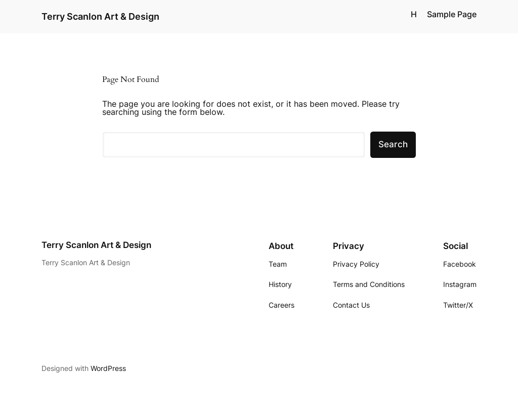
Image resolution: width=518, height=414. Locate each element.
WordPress (108, 368)
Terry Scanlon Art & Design (100, 16)
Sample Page (452, 14)
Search (393, 144)
